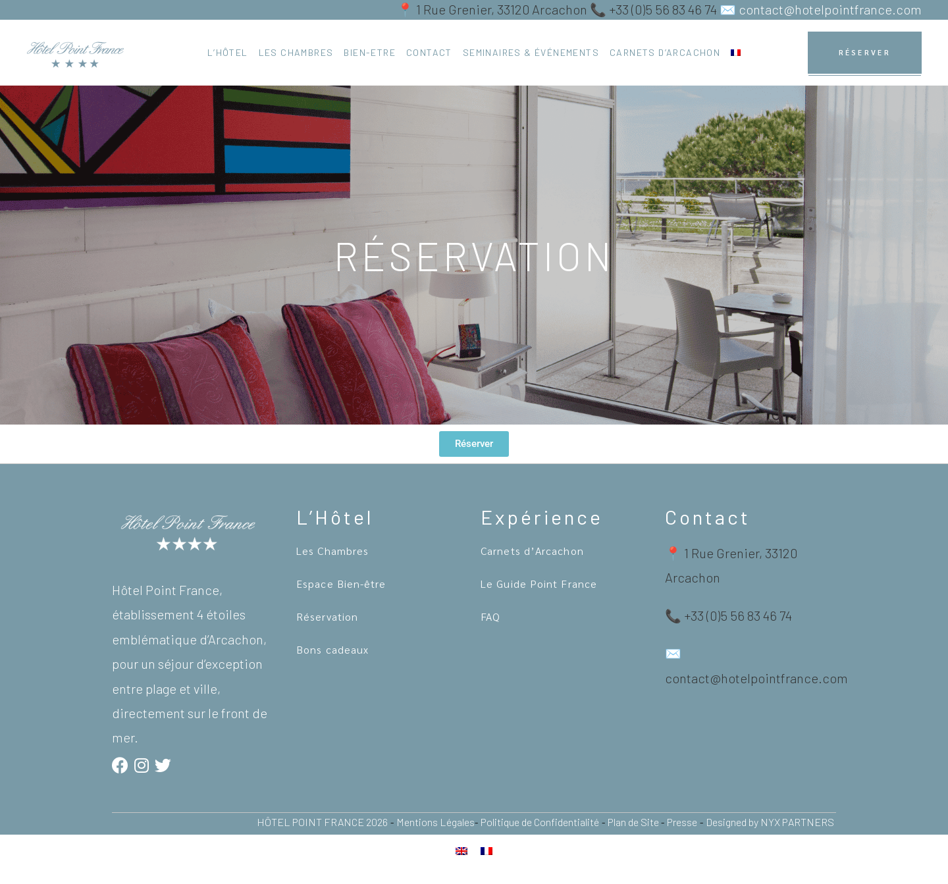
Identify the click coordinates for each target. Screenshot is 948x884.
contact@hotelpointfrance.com (830, 9)
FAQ (490, 616)
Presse (682, 822)
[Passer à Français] (486, 850)
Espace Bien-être (341, 583)
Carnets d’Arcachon (532, 551)
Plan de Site (634, 822)
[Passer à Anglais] (461, 850)
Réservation (327, 616)
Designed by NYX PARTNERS (771, 822)
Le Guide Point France (539, 583)
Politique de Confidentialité (540, 822)
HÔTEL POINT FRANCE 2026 (322, 822)
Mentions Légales (435, 822)
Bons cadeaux (332, 649)
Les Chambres (332, 551)
